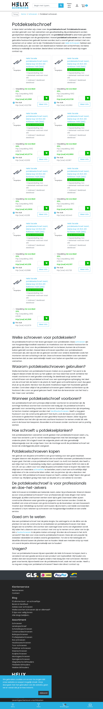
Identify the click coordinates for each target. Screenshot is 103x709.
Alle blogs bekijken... (21, 615)
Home (23, 14)
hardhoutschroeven (60, 411)
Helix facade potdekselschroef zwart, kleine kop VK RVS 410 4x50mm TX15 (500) (37, 117)
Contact (90, 705)
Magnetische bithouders (23, 662)
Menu (13, 705)
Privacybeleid (18, 697)
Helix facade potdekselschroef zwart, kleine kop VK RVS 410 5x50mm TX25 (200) (78, 172)
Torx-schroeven (19, 645)
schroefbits (39, 469)
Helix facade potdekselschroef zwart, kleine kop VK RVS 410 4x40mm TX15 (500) (78, 62)
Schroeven (33, 14)
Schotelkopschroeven (22, 629)
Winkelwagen (64, 705)
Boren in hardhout (20, 604)
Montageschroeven (21, 656)
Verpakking (26, 90)
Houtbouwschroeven (21, 642)
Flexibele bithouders (21, 664)
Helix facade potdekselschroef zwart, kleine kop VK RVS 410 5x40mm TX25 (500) (37, 172)
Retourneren (17, 590)
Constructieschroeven (22, 631)
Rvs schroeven (18, 640)
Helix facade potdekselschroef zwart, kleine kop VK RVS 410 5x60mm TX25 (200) (37, 227)
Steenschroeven (19, 651)
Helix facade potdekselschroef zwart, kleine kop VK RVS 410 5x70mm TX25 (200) (78, 227)
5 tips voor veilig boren (22, 612)
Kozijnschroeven (19, 653)
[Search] (45, 5)
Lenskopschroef (19, 626)
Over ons (16, 692)
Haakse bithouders (20, 667)
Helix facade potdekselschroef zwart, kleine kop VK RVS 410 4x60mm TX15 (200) (78, 117)
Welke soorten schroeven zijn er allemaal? (31, 609)
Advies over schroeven (22, 607)
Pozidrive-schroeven (21, 648)
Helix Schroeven (72, 43)
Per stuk (19, 102)
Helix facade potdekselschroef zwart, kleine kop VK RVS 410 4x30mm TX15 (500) (37, 62)
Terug (15, 14)
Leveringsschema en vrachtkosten (27, 700)
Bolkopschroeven (20, 634)
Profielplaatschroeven (22, 637)
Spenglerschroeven (21, 659)
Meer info (43, 104)
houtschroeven (24, 532)
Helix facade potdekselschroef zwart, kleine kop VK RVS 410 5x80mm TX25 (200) (37, 282)
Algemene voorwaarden (23, 694)
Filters (39, 705)
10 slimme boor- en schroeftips (26, 601)
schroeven (80, 342)
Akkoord (43, 693)
